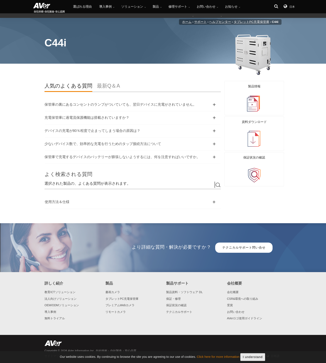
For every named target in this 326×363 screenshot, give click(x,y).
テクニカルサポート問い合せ (243, 247)
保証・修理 (173, 298)
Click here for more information (218, 358)
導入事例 (50, 311)
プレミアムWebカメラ (120, 305)
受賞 (230, 305)
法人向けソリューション (60, 298)
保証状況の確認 (176, 305)
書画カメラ (112, 292)
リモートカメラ (115, 311)
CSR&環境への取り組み (242, 298)
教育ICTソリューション (59, 292)
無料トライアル (54, 318)
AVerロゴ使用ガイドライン (244, 318)
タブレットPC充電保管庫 (121, 298)
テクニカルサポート (179, 311)
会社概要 (233, 292)
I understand (253, 358)
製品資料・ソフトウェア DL (184, 292)
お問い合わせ (235, 311)
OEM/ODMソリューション (61, 305)
